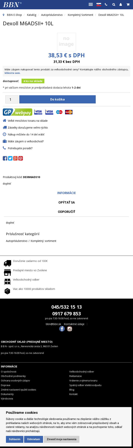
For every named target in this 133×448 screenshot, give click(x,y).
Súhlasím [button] (14, 439)
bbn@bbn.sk (53, 324)
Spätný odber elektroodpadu (85, 385)
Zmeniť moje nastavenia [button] (61, 439)
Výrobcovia (7, 398)
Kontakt (73, 394)
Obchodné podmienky (13, 376)
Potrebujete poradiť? (20, 148)
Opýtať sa (66, 202)
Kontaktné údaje (74, 324)
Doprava (5, 385)
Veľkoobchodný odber (81, 371)
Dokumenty (7, 394)
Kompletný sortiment (80, 15)
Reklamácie (75, 376)
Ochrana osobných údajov (15, 380)
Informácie (66, 193)
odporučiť (66, 212)
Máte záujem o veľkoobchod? (26, 141)
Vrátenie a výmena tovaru (83, 380)
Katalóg (31, 15)
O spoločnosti (8, 371)
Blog (71, 389)
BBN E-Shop (14, 15)
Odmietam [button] (33, 439)
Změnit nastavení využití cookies (18, 389)
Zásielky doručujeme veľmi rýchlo (28, 127)
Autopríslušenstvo (52, 15)
